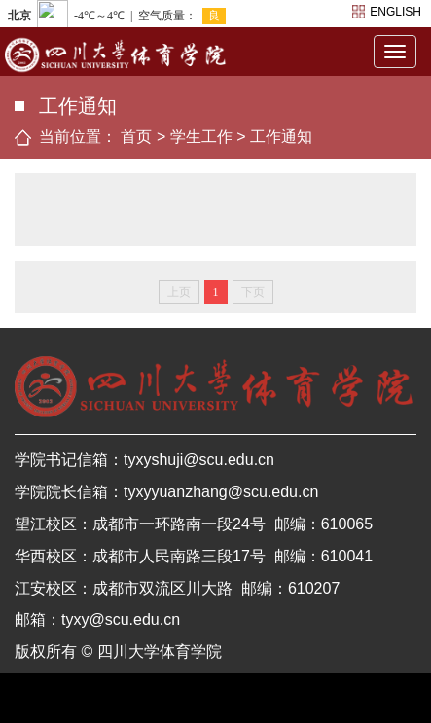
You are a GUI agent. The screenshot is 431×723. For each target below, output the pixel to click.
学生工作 (201, 136)
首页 (136, 136)
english (395, 11)
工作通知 (281, 136)
